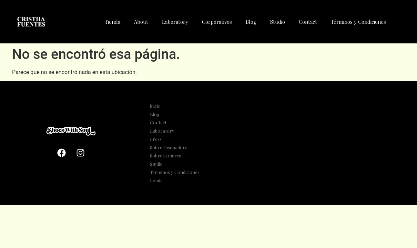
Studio (277, 21)
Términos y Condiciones (358, 21)
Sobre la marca (165, 155)
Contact (308, 21)
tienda (156, 180)
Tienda (112, 21)
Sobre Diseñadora (168, 147)
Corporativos (217, 21)
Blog (251, 21)
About (141, 21)
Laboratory (175, 21)
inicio (155, 106)
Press (156, 139)
